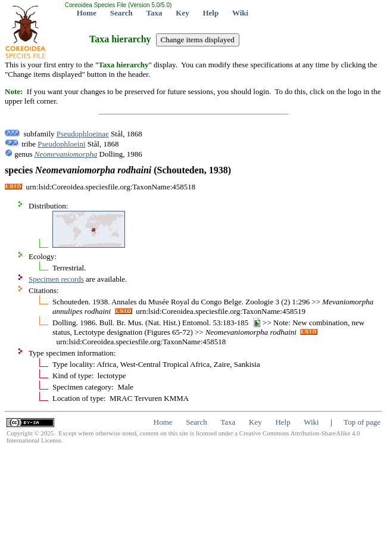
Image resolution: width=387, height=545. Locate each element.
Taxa (154, 12)
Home (86, 12)
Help (210, 12)
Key (182, 12)
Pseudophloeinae (83, 133)
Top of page (362, 422)
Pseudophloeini (61, 143)
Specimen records (56, 279)
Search (121, 12)
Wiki (240, 12)
